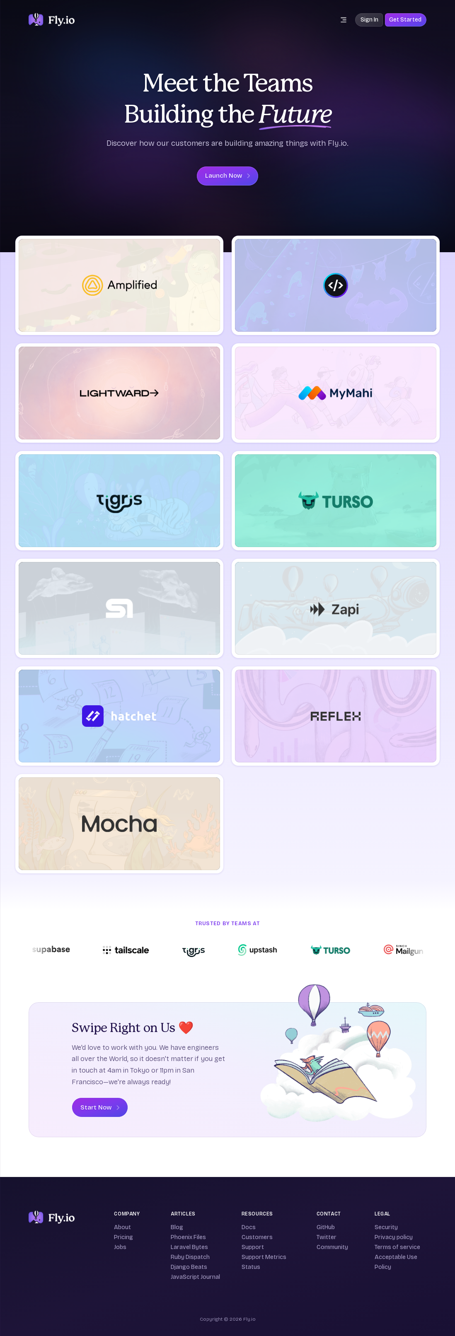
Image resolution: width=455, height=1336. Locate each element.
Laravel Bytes (189, 1247)
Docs (249, 1227)
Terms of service (397, 1247)
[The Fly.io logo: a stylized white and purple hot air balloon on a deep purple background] (52, 19)
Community (332, 1247)
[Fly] (52, 1217)
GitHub (326, 1227)
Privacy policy (394, 1237)
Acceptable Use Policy (396, 1262)
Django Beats (189, 1267)
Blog (177, 1227)
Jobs (120, 1247)
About (122, 1227)
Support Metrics (264, 1257)
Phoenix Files (188, 1237)
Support (253, 1247)
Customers (257, 1237)
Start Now (99, 1107)
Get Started (405, 19)
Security (386, 1227)
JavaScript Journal (195, 1277)
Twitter (326, 1237)
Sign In (369, 19)
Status (251, 1267)
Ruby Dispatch (190, 1257)
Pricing (123, 1237)
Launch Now (227, 175)
